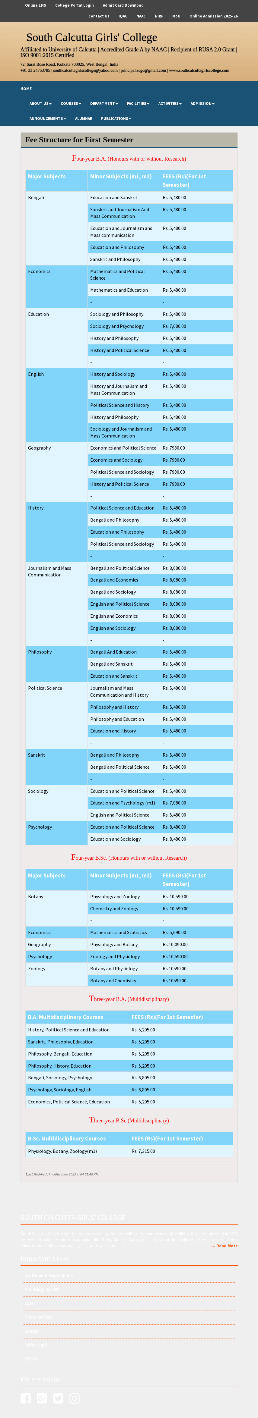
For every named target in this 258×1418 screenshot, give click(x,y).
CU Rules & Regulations (48, 1275)
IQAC (123, 16)
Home (26, 88)
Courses (71, 103)
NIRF (159, 16)
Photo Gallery (38, 1317)
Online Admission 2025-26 (214, 16)
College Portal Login (74, 5)
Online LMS (35, 5)
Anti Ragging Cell (42, 1289)
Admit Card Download (123, 5)
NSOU (30, 1359)
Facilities (138, 103)
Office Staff (35, 1345)
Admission (203, 103)
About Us (41, 103)
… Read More (224, 1245)
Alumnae (83, 118)
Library (31, 1331)
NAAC (141, 16)
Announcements (48, 118)
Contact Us (99, 16)
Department (104, 103)
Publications (116, 118)
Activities (170, 103)
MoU (176, 16)
